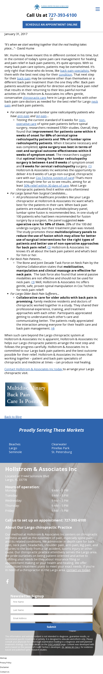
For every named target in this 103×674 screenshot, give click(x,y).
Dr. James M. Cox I (71, 647)
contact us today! (78, 570)
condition (65, 74)
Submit (51, 627)
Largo (13, 448)
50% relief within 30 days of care (46, 186)
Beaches (15, 444)
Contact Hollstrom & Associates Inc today (33, 369)
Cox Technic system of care (55, 178)
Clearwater (59, 444)
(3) (33, 282)
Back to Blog (13, 417)
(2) (49, 247)
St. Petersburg (62, 452)
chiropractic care (34, 98)
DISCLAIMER (54, 644)
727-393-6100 (62, 15)
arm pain (23, 116)
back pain (24, 78)
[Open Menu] (97, 9)
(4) (53, 328)
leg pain (41, 116)
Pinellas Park (60, 448)
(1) (90, 166)
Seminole (15, 452)
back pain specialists (74, 71)
